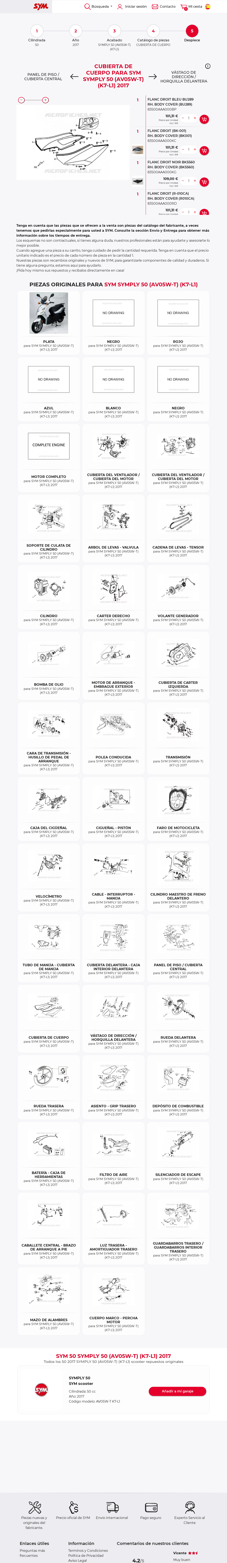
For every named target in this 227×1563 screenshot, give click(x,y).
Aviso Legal (77, 1561)
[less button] (183, 118)
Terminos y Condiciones (88, 1551)
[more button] (195, 118)
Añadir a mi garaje (177, 1391)
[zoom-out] (21, 100)
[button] (208, 66)
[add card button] (204, 119)
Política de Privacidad (86, 1556)
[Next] (152, 77)
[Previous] (74, 77)
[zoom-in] (45, 100)
